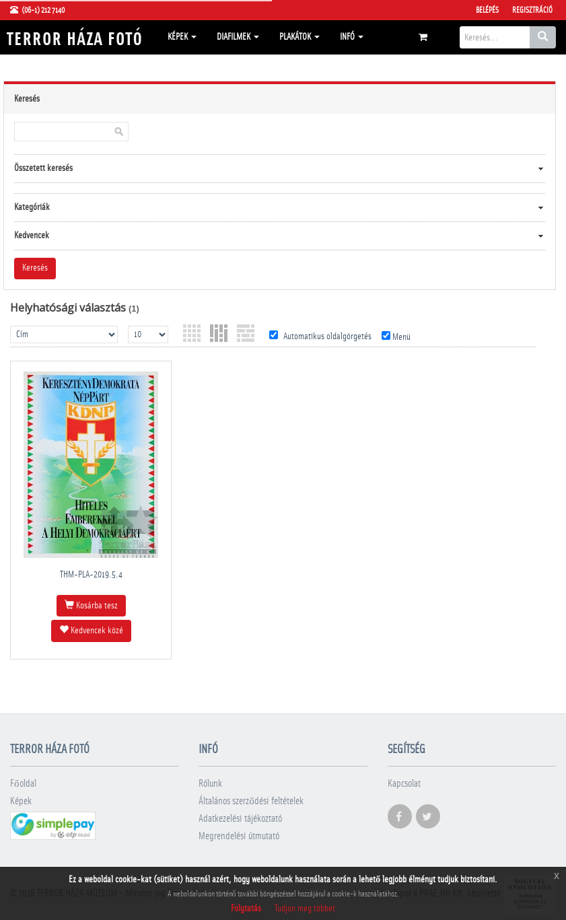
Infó (351, 37)
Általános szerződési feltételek (251, 801)
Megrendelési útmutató (239, 836)
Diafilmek (238, 37)
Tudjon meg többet (305, 908)
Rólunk (210, 784)
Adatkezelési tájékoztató (240, 819)
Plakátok (299, 37)
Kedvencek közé (91, 630)
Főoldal (23, 784)
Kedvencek (31, 235)
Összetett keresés (43, 168)
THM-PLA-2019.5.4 (91, 574)
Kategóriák (32, 207)
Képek (182, 37)
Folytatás (246, 908)
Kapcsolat (404, 784)
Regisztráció (532, 10)
